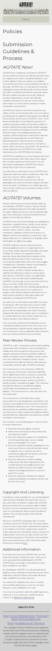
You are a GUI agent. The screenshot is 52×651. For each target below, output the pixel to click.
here (25, 543)
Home (6, 616)
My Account (42, 616)
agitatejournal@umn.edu (24, 597)
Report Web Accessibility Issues (26, 619)
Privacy (10, 623)
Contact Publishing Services (22, 616)
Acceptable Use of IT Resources (30, 623)
